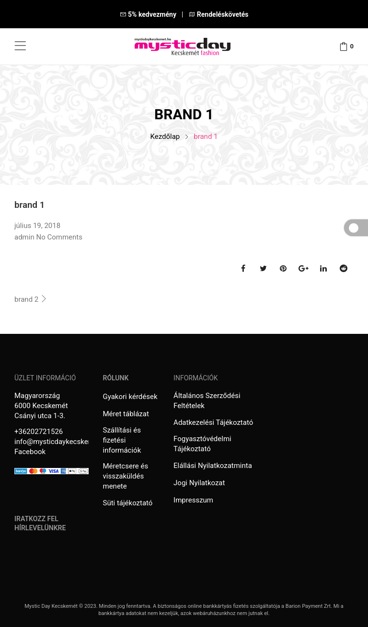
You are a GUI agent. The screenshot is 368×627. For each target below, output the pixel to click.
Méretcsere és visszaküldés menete (126, 476)
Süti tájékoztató (128, 503)
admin (24, 237)
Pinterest (283, 268)
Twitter (263, 268)
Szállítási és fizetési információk (122, 440)
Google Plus (304, 268)
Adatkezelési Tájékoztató (213, 422)
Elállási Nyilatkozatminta (212, 465)
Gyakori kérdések (130, 396)
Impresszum (193, 500)
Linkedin (323, 268)
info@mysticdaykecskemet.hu (62, 441)
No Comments (59, 237)
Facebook (243, 268)
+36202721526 (38, 431)
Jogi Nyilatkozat (199, 483)
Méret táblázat (126, 414)
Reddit (343, 268)
